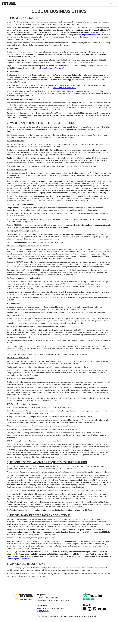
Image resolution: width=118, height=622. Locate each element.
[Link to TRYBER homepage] (9, 3)
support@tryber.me (43, 611)
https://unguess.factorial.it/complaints (80, 475)
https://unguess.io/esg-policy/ (53, 68)
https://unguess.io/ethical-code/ (64, 88)
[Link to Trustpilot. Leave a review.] (94, 596)
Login (110, 3)
